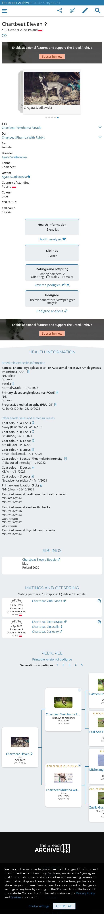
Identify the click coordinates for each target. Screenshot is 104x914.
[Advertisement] (52, 47)
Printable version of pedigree (52, 637)
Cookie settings (39, 906)
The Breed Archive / (17, 3)
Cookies (16, 897)
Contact (52, 853)
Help (52, 860)
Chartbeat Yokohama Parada (21, 117)
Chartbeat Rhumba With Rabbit (23, 127)
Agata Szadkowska (14, 146)
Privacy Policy (85, 893)
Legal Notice (52, 845)
